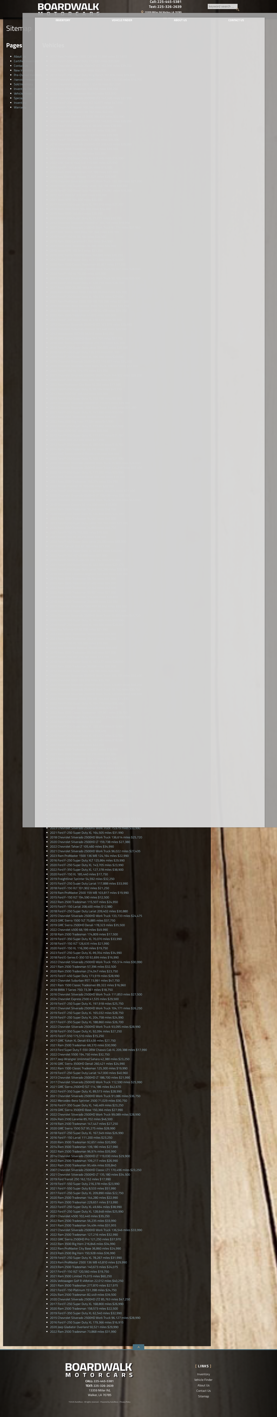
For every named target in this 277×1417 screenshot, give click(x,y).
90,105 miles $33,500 (95, 278)
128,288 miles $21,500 (89, 301)
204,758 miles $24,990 (86, 1017)
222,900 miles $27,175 (86, 564)
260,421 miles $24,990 (87, 1063)
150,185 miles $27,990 (96, 181)
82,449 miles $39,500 (83, 1294)
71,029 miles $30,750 (88, 1100)
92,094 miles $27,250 (86, 1031)
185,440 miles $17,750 (79, 874)
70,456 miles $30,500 (83, 647)
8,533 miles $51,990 (83, 1188)
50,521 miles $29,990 (84, 1327)
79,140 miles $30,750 (95, 689)
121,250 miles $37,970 (85, 1239)
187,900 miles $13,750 (84, 786)
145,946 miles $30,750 (89, 574)
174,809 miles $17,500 (84, 934)
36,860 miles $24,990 (85, 1248)
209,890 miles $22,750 (86, 1193)
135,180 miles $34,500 (90, 1174)
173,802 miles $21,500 (86, 426)
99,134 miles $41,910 (86, 389)
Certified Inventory (26, 61)
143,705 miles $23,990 (86, 865)
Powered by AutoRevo (109, 1401)
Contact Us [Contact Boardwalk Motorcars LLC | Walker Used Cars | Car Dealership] (216, 22)
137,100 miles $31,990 (84, 172)
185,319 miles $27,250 (86, 204)
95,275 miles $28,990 (82, 1128)
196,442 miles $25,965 (79, 393)
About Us (20, 56)
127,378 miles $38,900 (86, 869)
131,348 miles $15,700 (84, 232)
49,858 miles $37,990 (78, 555)
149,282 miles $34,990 (91, 791)
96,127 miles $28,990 (95, 1317)
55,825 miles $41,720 (95, 615)
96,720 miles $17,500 (88, 610)
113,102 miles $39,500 (84, 148)
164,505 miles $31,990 (86, 832)
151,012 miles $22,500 (86, 735)
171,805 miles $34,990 (84, 139)
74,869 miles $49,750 (83, 527)
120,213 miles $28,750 (86, 282)
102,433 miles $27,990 (86, 458)
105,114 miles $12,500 (85, 560)
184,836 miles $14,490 (80, 209)
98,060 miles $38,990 (86, 125)
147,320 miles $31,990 (91, 98)
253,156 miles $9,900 (86, 398)
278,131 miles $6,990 (86, 319)
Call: (223, 2)
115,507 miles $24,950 (84, 902)
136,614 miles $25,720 (96, 837)
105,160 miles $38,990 (81, 107)
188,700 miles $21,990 (90, 1077)
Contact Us (21, 65)
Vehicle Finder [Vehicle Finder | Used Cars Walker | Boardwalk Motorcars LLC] (113, 22)
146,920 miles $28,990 (91, 121)
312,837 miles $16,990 (78, 195)
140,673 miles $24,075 (84, 1267)
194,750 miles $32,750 (80, 1054)
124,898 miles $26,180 (86, 513)
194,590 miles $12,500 (79, 897)
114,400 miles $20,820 (84, 597)
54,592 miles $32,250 (82, 878)
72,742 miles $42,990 (83, 587)
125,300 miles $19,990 (89, 1068)
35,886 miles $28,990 (95, 463)
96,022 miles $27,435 (95, 851)
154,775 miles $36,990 (86, 703)
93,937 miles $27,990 (83, 592)
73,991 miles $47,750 (85, 980)
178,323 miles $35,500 (87, 925)
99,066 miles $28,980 (83, 416)
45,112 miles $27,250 (83, 449)
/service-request (25, 79)
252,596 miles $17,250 (77, 440)
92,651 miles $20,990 (83, 1142)
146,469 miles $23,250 (86, 1105)
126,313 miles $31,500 (84, 352)
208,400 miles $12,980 (81, 906)
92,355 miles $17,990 (85, 384)
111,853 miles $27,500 (96, 994)
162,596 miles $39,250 (91, 65)
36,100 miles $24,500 (78, 236)
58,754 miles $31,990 (83, 578)
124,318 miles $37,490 (96, 467)
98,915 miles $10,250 (82, 333)
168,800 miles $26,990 (86, 1303)
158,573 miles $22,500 (84, 1308)
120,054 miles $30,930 (96, 694)
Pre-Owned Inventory (28, 75)
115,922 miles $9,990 (80, 781)
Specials (19, 98)
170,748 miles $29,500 (91, 800)
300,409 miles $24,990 (84, 763)
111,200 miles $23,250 (81, 1137)
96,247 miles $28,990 (95, 269)
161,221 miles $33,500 (89, 805)
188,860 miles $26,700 (86, 1022)
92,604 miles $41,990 (75, 721)
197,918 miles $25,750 (86, 1003)
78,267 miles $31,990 (86, 1257)
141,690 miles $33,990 (86, 412)
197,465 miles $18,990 (86, 740)
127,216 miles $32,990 (84, 1234)
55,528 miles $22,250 (88, 768)
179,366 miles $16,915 (86, 1322)
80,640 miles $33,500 (83, 93)
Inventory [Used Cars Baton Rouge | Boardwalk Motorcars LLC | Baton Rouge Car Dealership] (60, 22)
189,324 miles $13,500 (81, 167)
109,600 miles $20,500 (82, 486)
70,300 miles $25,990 (78, 273)
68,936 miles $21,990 (79, 629)
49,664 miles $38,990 (86, 1206)
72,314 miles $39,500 (90, 717)
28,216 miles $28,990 (78, 537)
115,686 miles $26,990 (84, 162)
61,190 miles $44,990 (81, 241)
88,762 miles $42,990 (81, 112)
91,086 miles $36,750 (95, 1096)
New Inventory (23, 70)
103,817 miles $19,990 (89, 892)
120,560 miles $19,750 (79, 1271)
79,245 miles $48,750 (83, 509)
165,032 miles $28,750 (86, 1012)
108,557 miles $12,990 (94, 366)
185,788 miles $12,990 (84, 379)
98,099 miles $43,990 (95, 500)
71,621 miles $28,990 (83, 176)
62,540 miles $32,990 (86, 1313)
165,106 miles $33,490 (96, 675)
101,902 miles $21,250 (79, 888)
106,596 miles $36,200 (84, 88)
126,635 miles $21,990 (79, 943)
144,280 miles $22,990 (84, 1197)
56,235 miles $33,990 (83, 1220)
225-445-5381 (104, 1381)
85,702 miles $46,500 (81, 1119)
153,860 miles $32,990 (76, 814)
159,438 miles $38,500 (90, 495)
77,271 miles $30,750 (86, 218)
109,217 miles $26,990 (84, 1160)
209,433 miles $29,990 (91, 144)
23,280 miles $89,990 (88, 541)
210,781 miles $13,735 (79, 657)
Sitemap (203, 1396)
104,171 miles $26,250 (96, 1008)
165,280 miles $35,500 (89, 569)
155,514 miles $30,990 (96, 962)
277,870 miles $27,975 (84, 1285)
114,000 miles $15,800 (83, 504)
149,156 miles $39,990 (89, 185)
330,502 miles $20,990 (89, 347)
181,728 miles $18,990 (90, 222)
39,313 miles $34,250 (83, 638)
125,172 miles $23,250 (89, 306)
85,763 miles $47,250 (90, 1299)
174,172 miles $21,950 (79, 370)
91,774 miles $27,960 (95, 227)
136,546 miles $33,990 (96, 1230)
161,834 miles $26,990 (92, 75)
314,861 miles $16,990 (91, 190)
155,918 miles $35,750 (80, 680)
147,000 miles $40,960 (89, 1072)
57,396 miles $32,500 (83, 966)
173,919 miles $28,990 (84, 975)
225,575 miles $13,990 (86, 726)
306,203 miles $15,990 (87, 477)
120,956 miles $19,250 (80, 809)
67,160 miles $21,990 (80, 546)
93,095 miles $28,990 (95, 1026)
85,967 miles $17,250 (88, 264)
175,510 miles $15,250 (77, 1036)
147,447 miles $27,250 (84, 1123)
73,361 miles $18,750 (81, 989)
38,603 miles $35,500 (83, 634)
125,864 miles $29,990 (87, 860)
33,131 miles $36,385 (83, 130)
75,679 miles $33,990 (95, 828)
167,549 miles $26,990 (86, 1133)
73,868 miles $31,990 (83, 1331)
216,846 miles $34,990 (82, 1243)
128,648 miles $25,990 (86, 1211)
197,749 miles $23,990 (89, 523)
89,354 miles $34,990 (86, 952)
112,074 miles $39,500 (84, 135)
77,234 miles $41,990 (81, 421)
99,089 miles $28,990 (95, 1114)
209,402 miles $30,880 (89, 911)
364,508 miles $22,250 (77, 744)
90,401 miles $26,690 (86, 550)
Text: (223, 7)
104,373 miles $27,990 (86, 296)
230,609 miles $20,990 (84, 601)
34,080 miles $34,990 (83, 246)
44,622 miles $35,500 (83, 315)
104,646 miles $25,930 (89, 698)
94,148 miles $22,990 (78, 153)
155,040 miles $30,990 (76, 213)
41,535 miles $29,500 (84, 999)
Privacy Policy (125, 1401)
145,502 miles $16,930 (79, 532)
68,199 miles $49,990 (79, 929)
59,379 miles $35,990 (86, 823)
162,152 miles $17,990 (80, 1179)
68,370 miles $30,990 (83, 1045)
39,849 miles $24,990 (88, 292)
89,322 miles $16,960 (88, 985)
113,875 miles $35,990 (90, 403)
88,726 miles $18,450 (78, 731)
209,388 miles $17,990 (98, 1049)
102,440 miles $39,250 (80, 1216)
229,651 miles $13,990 (84, 1202)
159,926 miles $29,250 (86, 624)
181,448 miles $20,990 (88, 329)
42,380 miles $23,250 (89, 1059)
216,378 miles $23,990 (84, 1183)
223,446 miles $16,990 (86, 158)
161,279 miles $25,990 (91, 324)
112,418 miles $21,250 (85, 84)
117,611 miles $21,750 (86, 435)
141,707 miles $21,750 (86, 338)
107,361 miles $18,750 (89, 712)
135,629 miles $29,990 (79, 430)
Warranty (20, 107)
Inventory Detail (24, 88)
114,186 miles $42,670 (85, 1086)
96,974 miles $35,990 (83, 1151)
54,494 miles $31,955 (83, 1225)
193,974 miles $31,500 (92, 490)
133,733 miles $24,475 (96, 915)
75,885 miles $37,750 (82, 920)
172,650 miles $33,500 (84, 61)
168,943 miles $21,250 (76, 250)
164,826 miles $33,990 (86, 620)
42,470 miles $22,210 (83, 708)
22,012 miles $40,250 (86, 1280)
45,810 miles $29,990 (88, 1262)
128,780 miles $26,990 (84, 671)
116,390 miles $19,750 (79, 948)
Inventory (20, 102)
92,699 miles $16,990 (84, 957)
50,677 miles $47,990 (86, 102)
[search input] (142, 9)
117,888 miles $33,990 (89, 883)
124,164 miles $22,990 (89, 855)
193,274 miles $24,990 (84, 481)
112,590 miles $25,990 (96, 1082)
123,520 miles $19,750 (96, 79)
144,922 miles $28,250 (96, 375)
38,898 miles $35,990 (83, 666)
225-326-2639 (103, 1385)
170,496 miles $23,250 (95, 1170)
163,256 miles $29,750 (96, 772)
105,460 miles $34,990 (82, 846)
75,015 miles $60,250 (81, 1276)
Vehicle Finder (23, 93)
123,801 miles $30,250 (96, 684)
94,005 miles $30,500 (78, 70)
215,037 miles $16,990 (84, 749)
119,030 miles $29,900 (90, 1156)
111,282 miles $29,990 (86, 472)
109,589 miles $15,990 (79, 643)
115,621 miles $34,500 (91, 361)
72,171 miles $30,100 (83, 758)
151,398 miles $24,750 (83, 1290)
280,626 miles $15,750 (86, 444)
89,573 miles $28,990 (86, 1091)
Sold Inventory (23, 84)
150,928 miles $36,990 (82, 1253)
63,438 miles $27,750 (83, 1040)
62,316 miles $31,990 (83, 754)
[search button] (159, 9)
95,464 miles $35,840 (83, 1165)
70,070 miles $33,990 (86, 939)
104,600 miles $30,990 (76, 199)
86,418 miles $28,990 (84, 453)
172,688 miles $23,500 (86, 259)
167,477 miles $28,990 (86, 661)
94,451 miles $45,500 (83, 518)
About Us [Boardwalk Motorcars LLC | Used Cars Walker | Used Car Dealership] (166, 22)
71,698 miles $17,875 (88, 56)
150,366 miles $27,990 (86, 1109)
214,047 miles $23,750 (84, 971)
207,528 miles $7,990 (83, 795)
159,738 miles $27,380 (90, 841)
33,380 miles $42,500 (75, 287)
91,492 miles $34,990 (83, 583)
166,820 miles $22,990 (87, 116)
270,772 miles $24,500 (87, 343)
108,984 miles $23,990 (96, 818)
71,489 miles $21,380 (93, 407)
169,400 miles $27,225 (90, 777)
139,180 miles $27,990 (84, 1146)
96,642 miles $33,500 (88, 606)
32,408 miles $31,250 (88, 310)
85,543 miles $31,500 (83, 652)
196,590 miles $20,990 (86, 356)
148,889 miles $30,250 (86, 255)
